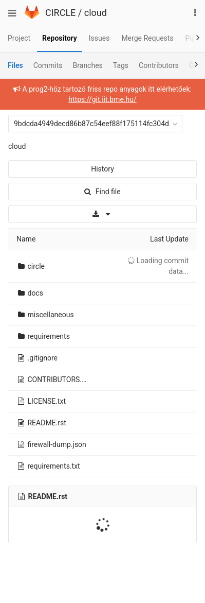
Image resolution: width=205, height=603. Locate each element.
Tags (120, 65)
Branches (88, 65)
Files (15, 65)
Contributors (159, 65)
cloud (95, 12)
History (102, 169)
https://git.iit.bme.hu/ (102, 99)
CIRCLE (60, 12)
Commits (48, 65)
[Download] (102, 214)
